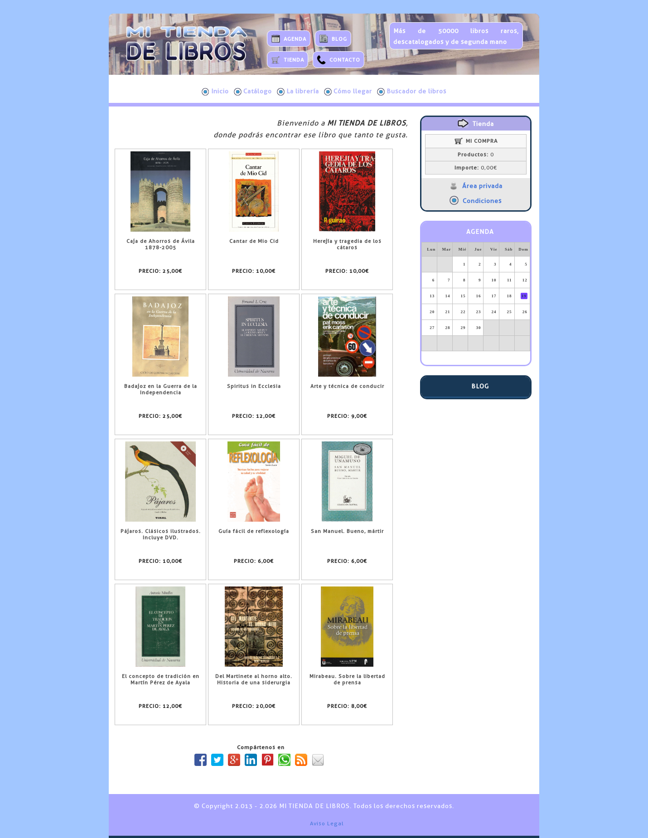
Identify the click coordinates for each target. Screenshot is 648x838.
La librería (298, 91)
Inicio (215, 91)
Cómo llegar (348, 91)
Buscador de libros (411, 91)
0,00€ (476, 168)
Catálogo (253, 91)
